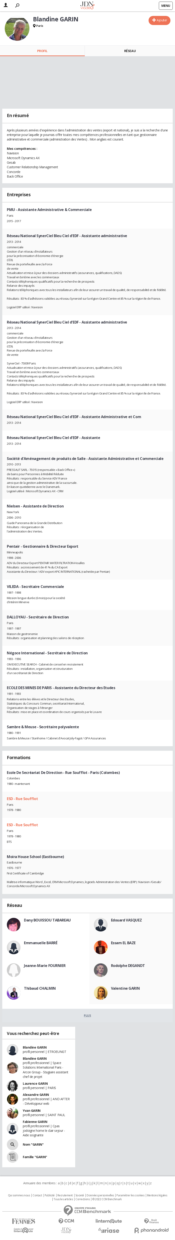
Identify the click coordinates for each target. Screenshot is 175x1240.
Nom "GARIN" (33, 1144)
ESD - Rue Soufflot (22, 798)
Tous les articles (63, 1199)
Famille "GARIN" (35, 1157)
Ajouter (162, 20)
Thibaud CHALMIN (40, 988)
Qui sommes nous (19, 1195)
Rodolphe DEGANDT (128, 965)
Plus (87, 1015)
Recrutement (65, 1195)
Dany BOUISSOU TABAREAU (47, 920)
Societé (79, 1195)
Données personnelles (100, 1195)
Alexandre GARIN (36, 1094)
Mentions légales (157, 1195)
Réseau (130, 51)
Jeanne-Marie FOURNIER (44, 965)
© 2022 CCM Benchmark (107, 1199)
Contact (37, 1195)
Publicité (50, 1195)
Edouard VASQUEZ (126, 920)
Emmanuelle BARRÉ (40, 942)
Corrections (82, 1199)
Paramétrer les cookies (130, 1195)
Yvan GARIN (32, 1110)
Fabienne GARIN (35, 1122)
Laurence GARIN (35, 1083)
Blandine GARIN (34, 1047)
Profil (42, 51)
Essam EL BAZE (123, 942)
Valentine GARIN (125, 988)
